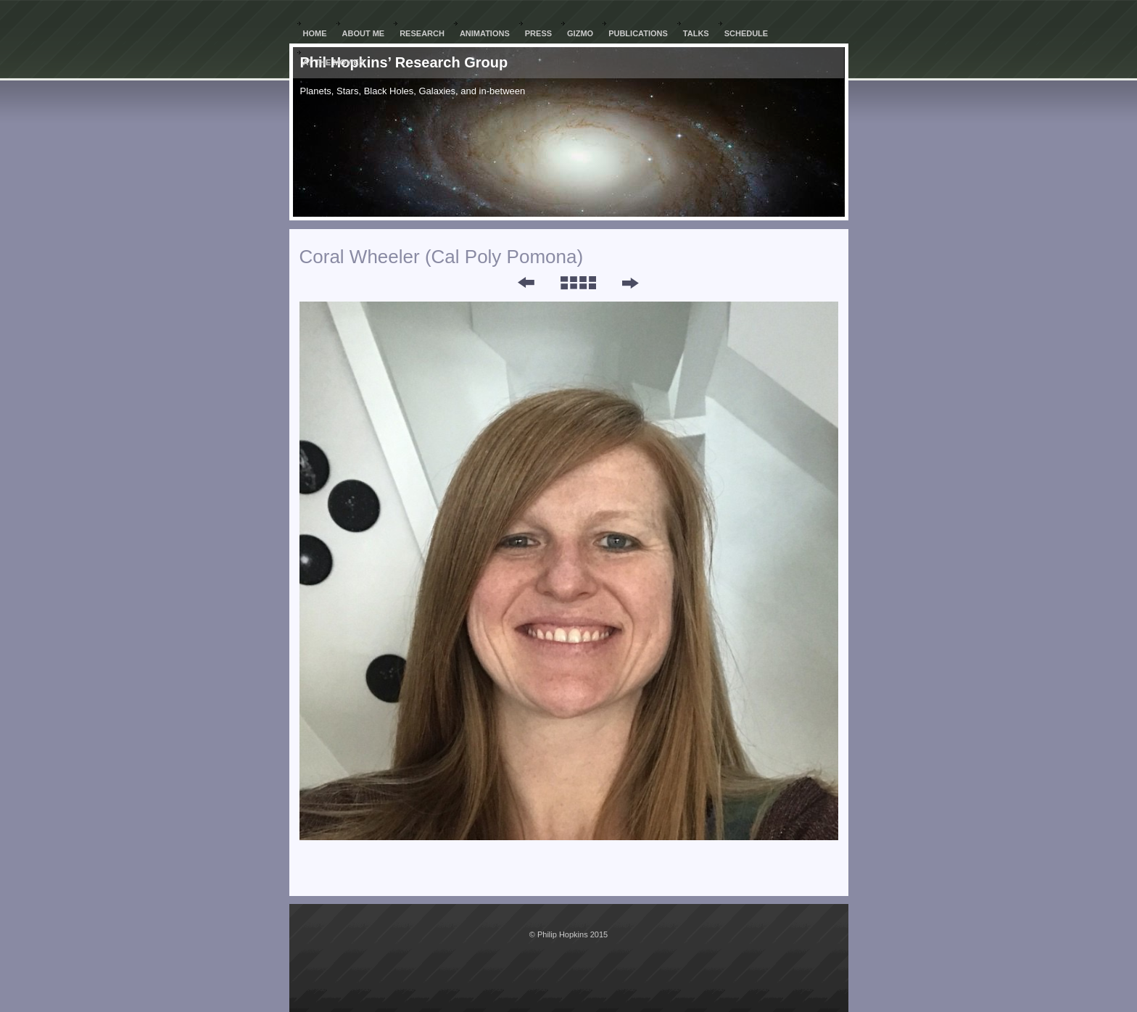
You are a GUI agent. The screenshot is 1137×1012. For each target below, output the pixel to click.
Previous (516, 283)
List (578, 283)
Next (630, 283)
